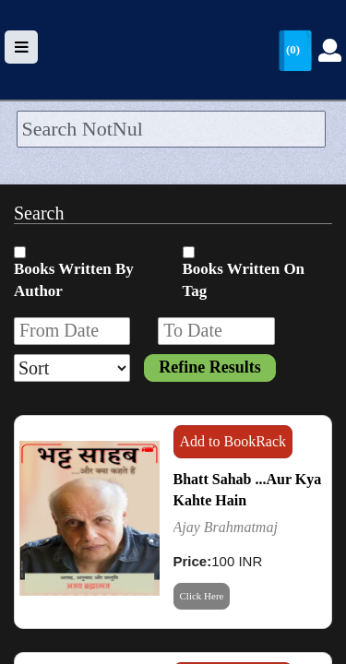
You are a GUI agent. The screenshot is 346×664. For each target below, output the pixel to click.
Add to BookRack (233, 441)
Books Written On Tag (244, 280)
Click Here (202, 595)
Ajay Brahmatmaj (225, 527)
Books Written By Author (74, 280)
